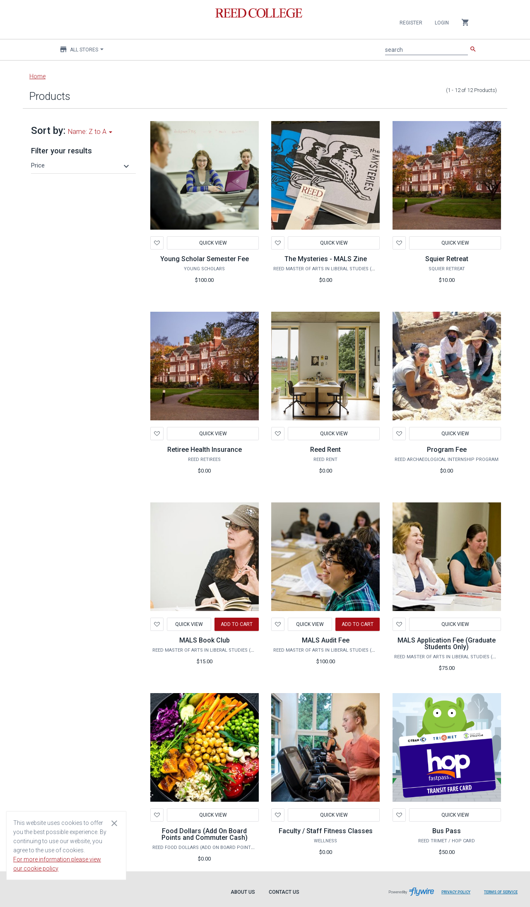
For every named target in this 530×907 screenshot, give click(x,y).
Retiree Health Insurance (204, 450)
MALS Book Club (204, 640)
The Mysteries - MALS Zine (325, 259)
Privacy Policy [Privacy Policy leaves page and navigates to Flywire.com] (455, 892)
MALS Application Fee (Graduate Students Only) (447, 643)
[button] (81, 165)
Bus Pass (446, 831)
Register (411, 23)
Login (442, 23)
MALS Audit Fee (325, 640)
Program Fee (447, 450)
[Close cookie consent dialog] (114, 823)
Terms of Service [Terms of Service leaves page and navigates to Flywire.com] (501, 892)
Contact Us (284, 892)
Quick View (212, 243)
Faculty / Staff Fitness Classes (326, 831)
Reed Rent (325, 450)
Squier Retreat (446, 259)
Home (37, 76)
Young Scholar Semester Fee (204, 259)
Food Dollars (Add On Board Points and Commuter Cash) (204, 834)
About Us (243, 892)
